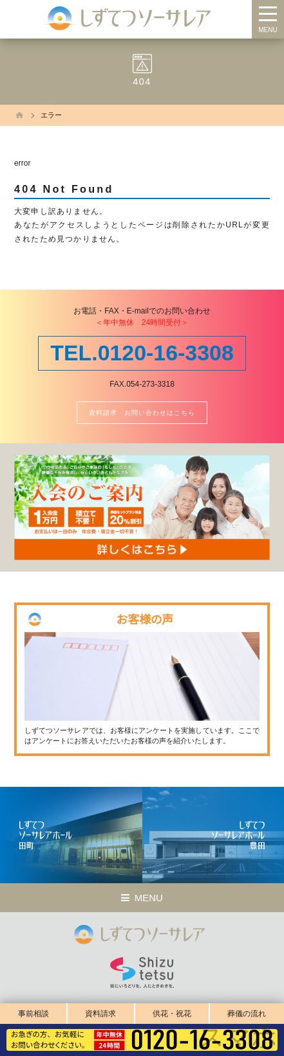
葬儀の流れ (246, 1013)
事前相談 (33, 1013)
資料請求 (100, 1013)
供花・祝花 (172, 1013)
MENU (267, 29)
